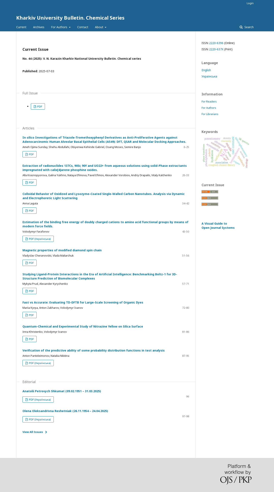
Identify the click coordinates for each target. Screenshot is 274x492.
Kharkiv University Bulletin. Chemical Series (70, 17)
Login (250, 3)
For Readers (209, 101)
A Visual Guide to (218, 225)
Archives (38, 27)
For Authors (59, 27)
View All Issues (32, 432)
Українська (209, 76)
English (206, 70)
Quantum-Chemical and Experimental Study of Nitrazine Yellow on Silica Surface (82, 326)
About (99, 27)
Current (21, 27)
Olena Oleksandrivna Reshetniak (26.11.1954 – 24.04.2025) (65, 411)
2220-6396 (216, 43)
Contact (82, 27)
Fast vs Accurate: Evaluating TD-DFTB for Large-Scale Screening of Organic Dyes (82, 302)
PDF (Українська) (39, 239)
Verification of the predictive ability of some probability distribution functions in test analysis (93, 350)
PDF (39, 106)
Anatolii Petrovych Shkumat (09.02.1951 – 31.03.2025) (61, 391)
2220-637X (216, 49)
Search (249, 27)
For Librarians (210, 114)
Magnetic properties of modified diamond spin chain (62, 250)
